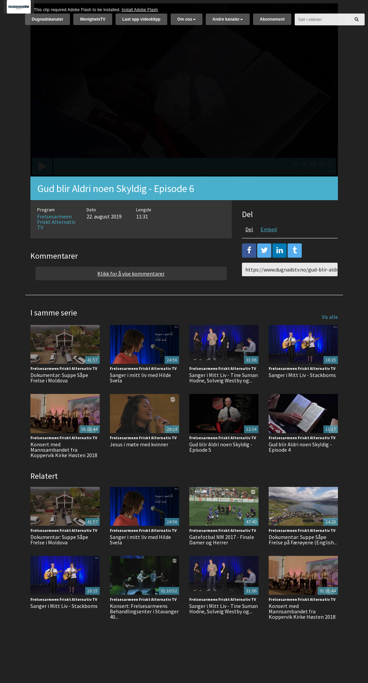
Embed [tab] (269, 246)
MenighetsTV (92, 22)
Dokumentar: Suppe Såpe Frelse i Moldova (59, 394)
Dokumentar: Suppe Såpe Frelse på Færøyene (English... (303, 556)
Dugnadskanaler (47, 22)
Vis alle (330, 333)
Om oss (186, 22)
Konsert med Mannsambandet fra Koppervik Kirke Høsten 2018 (63, 466)
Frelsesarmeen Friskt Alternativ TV (56, 239)
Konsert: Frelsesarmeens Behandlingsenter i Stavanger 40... (144, 628)
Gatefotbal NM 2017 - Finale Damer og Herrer (221, 556)
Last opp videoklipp (141, 22)
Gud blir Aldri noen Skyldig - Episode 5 (220, 464)
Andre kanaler (228, 22)
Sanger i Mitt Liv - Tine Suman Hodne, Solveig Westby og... (223, 394)
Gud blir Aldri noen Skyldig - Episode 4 (300, 464)
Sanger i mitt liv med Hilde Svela (140, 394)
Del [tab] (249, 246)
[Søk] (356, 23)
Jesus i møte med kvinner (139, 461)
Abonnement (272, 22)
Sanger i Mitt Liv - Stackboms (302, 391)
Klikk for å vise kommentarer (131, 290)
